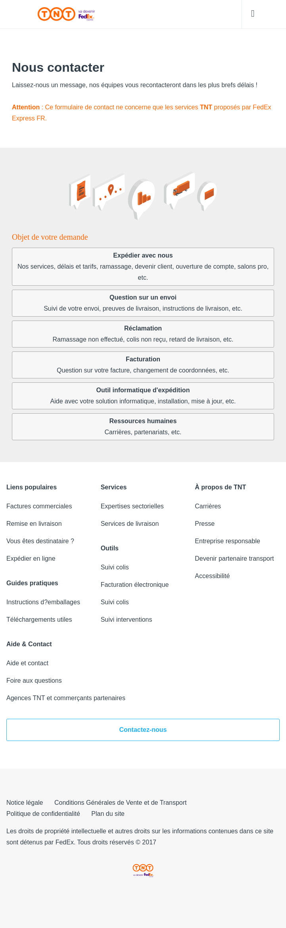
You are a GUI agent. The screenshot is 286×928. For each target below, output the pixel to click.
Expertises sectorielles (132, 506)
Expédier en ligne (31, 558)
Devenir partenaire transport (234, 558)
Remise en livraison (34, 523)
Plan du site (108, 813)
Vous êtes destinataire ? (40, 541)
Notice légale (24, 802)
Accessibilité (212, 576)
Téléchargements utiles (39, 619)
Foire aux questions (34, 680)
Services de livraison (130, 523)
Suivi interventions (126, 619)
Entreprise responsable (227, 541)
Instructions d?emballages (43, 602)
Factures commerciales (39, 506)
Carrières (208, 506)
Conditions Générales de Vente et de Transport (120, 802)
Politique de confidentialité (43, 813)
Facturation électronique (135, 584)
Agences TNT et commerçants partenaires (65, 698)
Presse (205, 523)
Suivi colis (115, 567)
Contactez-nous (143, 729)
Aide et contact (27, 663)
